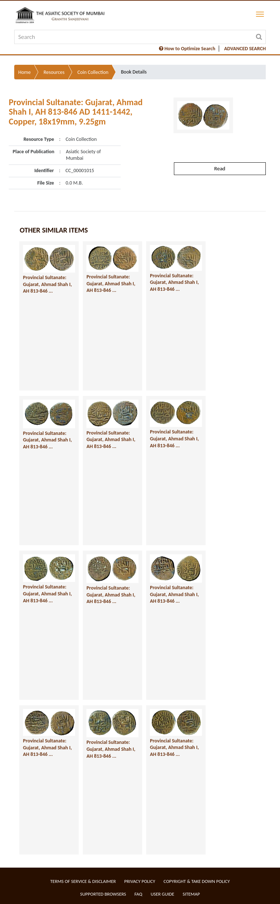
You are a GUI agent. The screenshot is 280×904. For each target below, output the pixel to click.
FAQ (138, 894)
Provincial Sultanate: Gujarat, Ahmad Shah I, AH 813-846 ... (47, 284)
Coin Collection (92, 72)
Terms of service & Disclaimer (83, 881)
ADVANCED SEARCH (245, 48)
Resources (54, 72)
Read (219, 168)
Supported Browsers (103, 894)
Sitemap (191, 894)
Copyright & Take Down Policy (197, 881)
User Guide (162, 894)
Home (24, 72)
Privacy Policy (139, 881)
